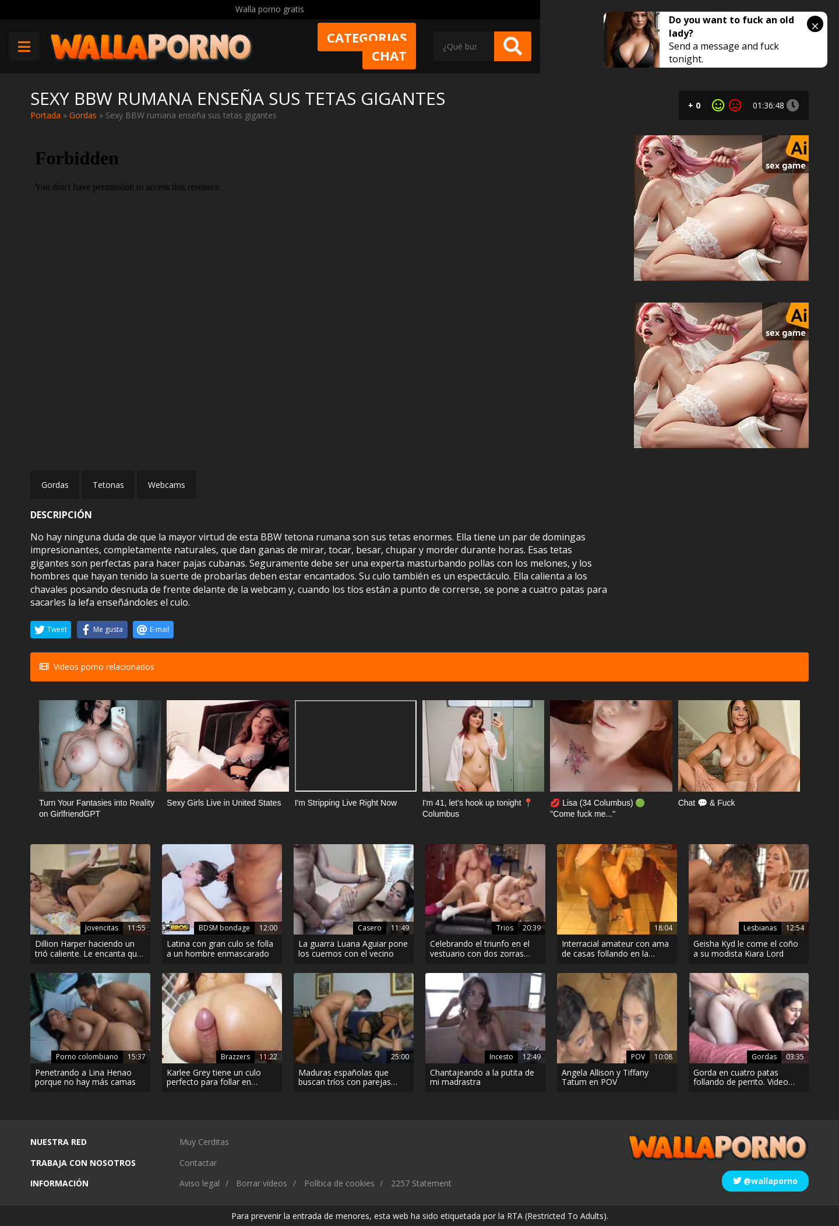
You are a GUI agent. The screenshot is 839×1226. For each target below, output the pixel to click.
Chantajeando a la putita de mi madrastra (482, 1078)
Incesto (501, 1057)
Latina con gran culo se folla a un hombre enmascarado (220, 949)
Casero (370, 928)
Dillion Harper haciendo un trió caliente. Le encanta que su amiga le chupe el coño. (88, 949)
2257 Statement (421, 1183)
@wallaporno (765, 1180)
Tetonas (108, 484)
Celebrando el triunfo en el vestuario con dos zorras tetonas (480, 949)
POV (638, 1057)
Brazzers (235, 1057)
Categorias (474, 45)
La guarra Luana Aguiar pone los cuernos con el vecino (353, 949)
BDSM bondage (224, 928)
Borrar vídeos (261, 1183)
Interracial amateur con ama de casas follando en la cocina (615, 949)
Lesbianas (760, 928)
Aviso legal (199, 1183)
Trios (504, 928)
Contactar (198, 1162)
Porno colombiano (87, 1057)
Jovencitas (101, 928)
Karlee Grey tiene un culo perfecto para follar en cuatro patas (214, 1078)
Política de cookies (339, 1183)
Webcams (166, 484)
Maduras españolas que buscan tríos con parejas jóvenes (344, 1078)
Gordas (83, 115)
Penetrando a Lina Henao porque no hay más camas (85, 1078)
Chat (559, 45)
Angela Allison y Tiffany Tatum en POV (605, 1078)
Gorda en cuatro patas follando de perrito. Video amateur (740, 1078)
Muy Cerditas (204, 1141)
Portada (45, 115)
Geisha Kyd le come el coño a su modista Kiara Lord (745, 949)
